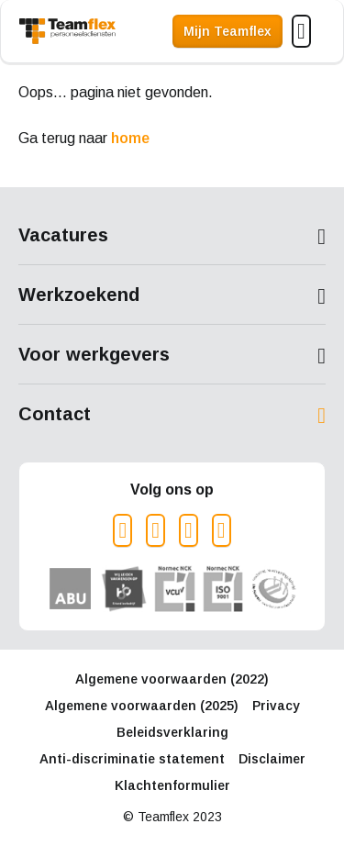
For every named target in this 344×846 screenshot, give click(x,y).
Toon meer (172, 237)
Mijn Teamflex (227, 31)
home (130, 138)
